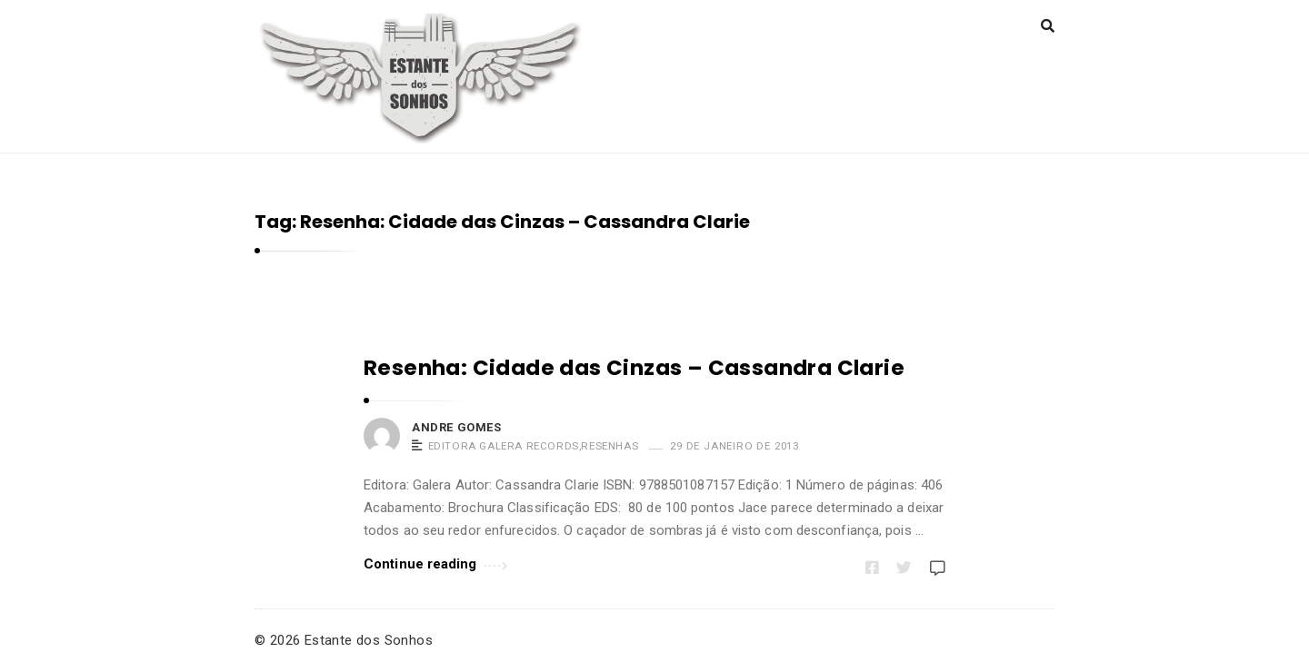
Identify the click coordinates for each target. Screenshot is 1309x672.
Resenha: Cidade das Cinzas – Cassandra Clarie (634, 367)
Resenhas (609, 446)
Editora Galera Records (503, 446)
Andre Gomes (457, 427)
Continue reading (435, 562)
